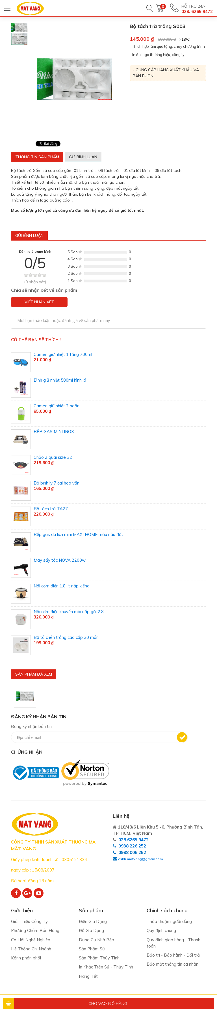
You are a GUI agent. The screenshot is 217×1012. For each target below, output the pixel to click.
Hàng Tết (88, 976)
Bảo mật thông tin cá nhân (172, 964)
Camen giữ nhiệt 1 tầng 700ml (63, 354)
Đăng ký (182, 737)
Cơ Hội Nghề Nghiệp (30, 939)
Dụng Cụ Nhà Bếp (96, 939)
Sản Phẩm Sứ (92, 949)
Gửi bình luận (83, 156)
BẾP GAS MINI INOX (54, 431)
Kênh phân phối (26, 958)
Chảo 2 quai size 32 (53, 457)
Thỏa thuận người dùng (169, 921)
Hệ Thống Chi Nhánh (31, 949)
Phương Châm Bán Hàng (35, 930)
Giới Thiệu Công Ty (29, 921)
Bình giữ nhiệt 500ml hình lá (60, 380)
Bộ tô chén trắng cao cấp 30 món (66, 637)
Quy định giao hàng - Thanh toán (173, 943)
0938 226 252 (132, 846)
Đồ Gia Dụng (91, 930)
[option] (19, 28)
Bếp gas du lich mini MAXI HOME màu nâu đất (78, 534)
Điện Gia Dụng (93, 921)
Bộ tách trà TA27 (51, 508)
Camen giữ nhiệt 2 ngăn (56, 405)
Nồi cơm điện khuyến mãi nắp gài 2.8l (69, 611)
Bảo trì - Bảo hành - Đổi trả (173, 955)
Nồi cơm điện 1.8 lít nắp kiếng (62, 586)
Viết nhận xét (39, 301)
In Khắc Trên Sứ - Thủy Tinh (106, 967)
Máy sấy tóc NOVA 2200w (60, 560)
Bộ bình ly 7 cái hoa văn (56, 483)
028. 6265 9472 (197, 11)
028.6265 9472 (133, 839)
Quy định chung (161, 930)
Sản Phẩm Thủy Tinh (99, 958)
